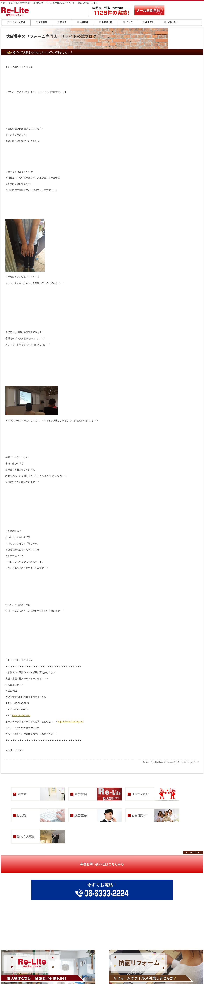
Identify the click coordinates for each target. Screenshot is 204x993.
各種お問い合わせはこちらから (102, 864)
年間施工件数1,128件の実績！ (110, 10)
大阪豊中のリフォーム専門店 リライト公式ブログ (176, 762)
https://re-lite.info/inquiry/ (70, 721)
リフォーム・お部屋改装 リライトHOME (24, 11)
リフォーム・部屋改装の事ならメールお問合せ (149, 10)
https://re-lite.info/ (21, 715)
